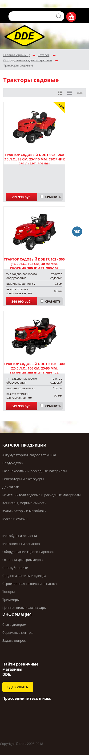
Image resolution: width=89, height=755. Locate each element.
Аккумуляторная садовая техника (29, 455)
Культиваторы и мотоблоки (24, 511)
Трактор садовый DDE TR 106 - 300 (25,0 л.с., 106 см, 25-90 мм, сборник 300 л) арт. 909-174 (34, 368)
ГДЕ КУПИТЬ (17, 687)
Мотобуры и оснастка (19, 535)
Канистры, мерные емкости (24, 503)
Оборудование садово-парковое (27, 60)
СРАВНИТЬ (53, 197)
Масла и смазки (15, 519)
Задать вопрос (14, 640)
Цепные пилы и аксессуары (24, 607)
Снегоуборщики (15, 567)
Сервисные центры (17, 632)
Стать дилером (14, 624)
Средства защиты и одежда (24, 575)
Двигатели (10, 487)
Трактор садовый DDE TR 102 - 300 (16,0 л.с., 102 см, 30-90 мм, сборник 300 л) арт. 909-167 (34, 263)
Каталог (43, 55)
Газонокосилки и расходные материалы (34, 471)
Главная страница (16, 55)
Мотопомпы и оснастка (21, 543)
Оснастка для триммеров (22, 559)
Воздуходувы (12, 463)
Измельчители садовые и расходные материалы (41, 495)
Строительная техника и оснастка (29, 583)
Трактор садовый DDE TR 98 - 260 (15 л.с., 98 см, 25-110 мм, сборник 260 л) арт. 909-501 (34, 159)
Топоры (8, 591)
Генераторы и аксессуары (23, 479)
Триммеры (11, 599)
